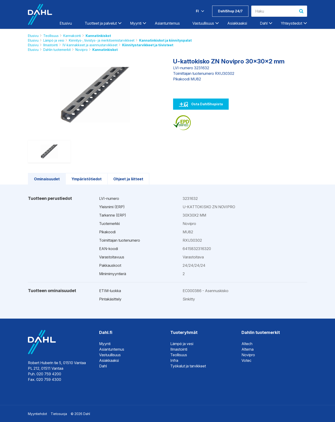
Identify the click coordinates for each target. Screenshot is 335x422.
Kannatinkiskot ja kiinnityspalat (165, 40)
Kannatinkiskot (98, 36)
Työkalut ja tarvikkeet (188, 366)
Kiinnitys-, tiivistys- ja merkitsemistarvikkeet (101, 40)
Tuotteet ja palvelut (101, 23)
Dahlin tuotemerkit (57, 50)
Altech (246, 343)
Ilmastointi (50, 45)
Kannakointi (72, 36)
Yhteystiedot (291, 23)
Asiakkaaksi (237, 23)
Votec (246, 360)
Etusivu (66, 23)
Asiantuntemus (167, 23)
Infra (174, 360)
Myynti (135, 23)
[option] (95, 95)
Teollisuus (51, 36)
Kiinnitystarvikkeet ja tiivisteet (147, 45)
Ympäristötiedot (86, 179)
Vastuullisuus (203, 23)
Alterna (247, 349)
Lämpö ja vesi (53, 40)
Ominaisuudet (47, 179)
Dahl (264, 23)
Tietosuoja (59, 414)
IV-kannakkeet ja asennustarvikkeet (90, 45)
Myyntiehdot (37, 414)
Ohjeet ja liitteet (128, 179)
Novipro (81, 50)
